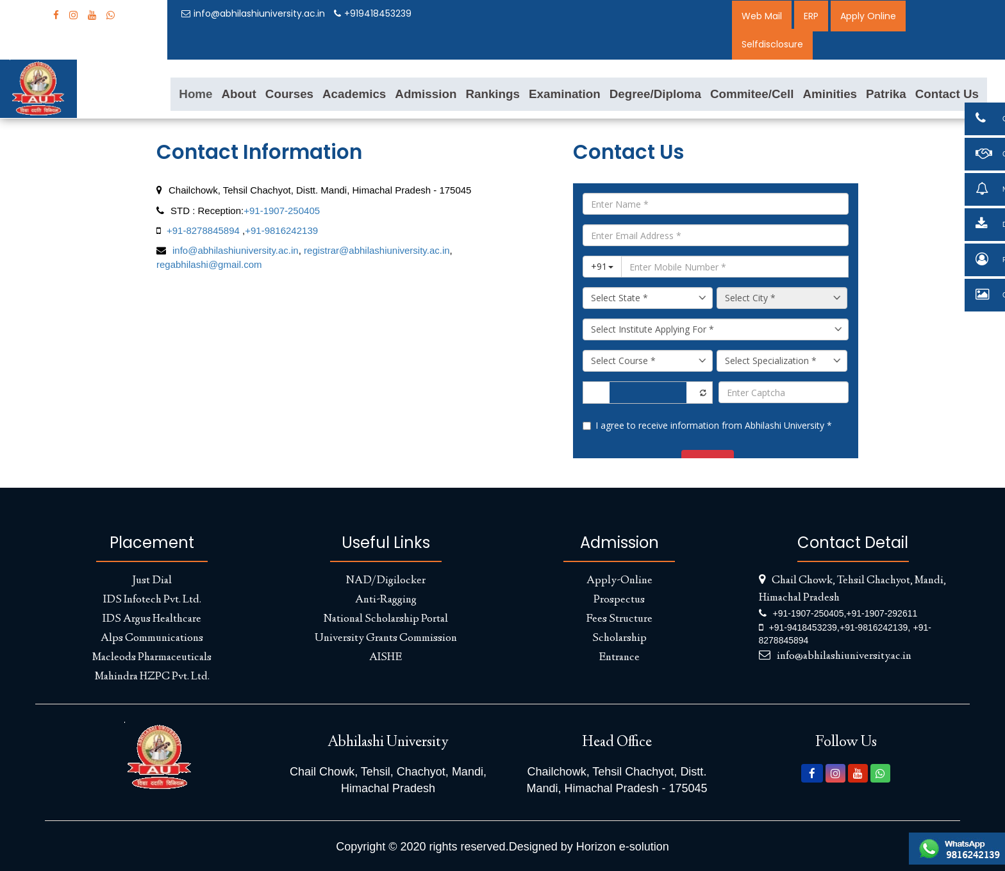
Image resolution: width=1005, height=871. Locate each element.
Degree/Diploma (655, 94)
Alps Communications (152, 638)
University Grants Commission (386, 638)
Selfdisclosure (772, 44)
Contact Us (947, 94)
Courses (289, 94)
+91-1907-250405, (810, 613)
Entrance (619, 657)
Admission (425, 94)
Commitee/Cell (752, 94)
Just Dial (152, 580)
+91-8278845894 (203, 230)
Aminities (829, 94)
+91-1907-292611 (881, 613)
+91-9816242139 (281, 230)
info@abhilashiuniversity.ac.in (253, 13)
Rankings (492, 94)
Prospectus (619, 600)
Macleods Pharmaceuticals (152, 657)
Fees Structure (619, 619)
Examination (565, 94)
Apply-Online (619, 580)
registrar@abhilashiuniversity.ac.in (375, 250)
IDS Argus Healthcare (152, 619)
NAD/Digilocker (386, 580)
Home (195, 94)
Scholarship (619, 638)
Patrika (886, 94)
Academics (354, 94)
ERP (811, 16)
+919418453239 (372, 13)
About (239, 94)
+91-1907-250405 (282, 210)
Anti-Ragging (386, 600)
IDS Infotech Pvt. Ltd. (152, 600)
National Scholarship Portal (386, 619)
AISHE (385, 657)
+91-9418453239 (803, 627)
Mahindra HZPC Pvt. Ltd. (152, 676)
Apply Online (868, 16)
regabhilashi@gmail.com (209, 264)
